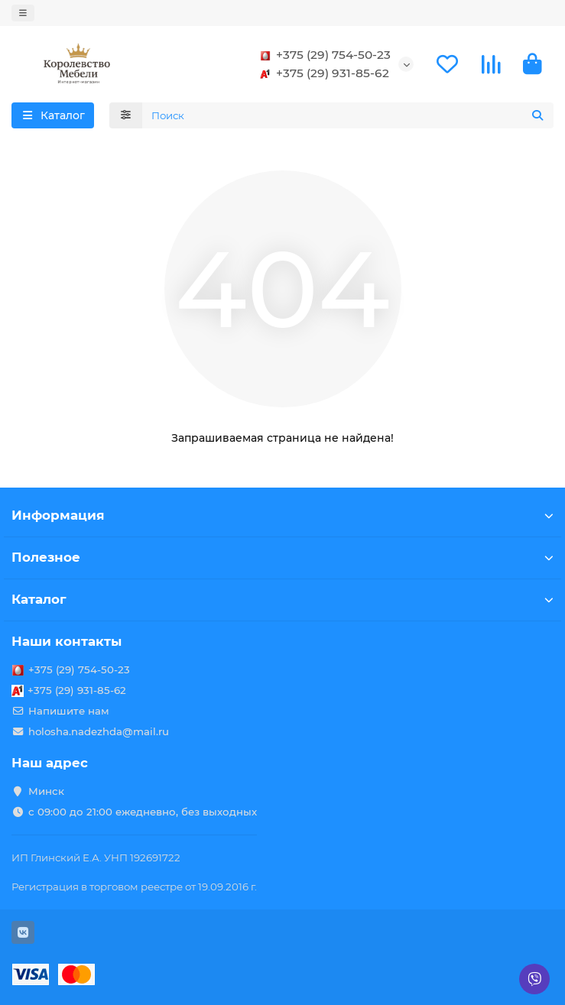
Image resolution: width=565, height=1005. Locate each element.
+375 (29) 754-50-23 (323, 55)
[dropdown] (22, 13)
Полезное (282, 557)
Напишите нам (68, 711)
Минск (46, 791)
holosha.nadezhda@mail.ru (98, 731)
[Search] (348, 115)
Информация (282, 515)
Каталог (282, 599)
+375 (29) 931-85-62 (322, 73)
